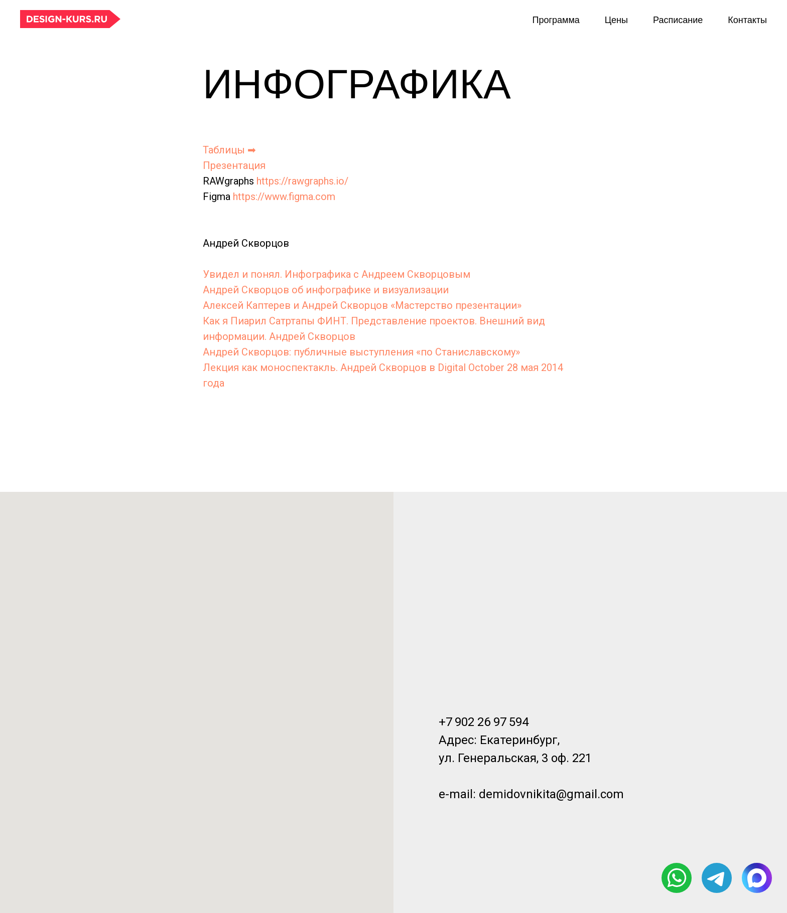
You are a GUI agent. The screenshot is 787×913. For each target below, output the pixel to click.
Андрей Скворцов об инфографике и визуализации (326, 290)
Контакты (747, 20)
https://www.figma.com (284, 197)
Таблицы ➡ (229, 150)
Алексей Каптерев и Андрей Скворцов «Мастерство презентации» (362, 305)
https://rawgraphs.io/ (302, 181)
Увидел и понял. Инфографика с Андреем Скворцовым (336, 274)
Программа (555, 20)
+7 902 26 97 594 (484, 722)
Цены (616, 20)
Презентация (234, 165)
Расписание (678, 20)
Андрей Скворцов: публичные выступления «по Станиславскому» (361, 352)
